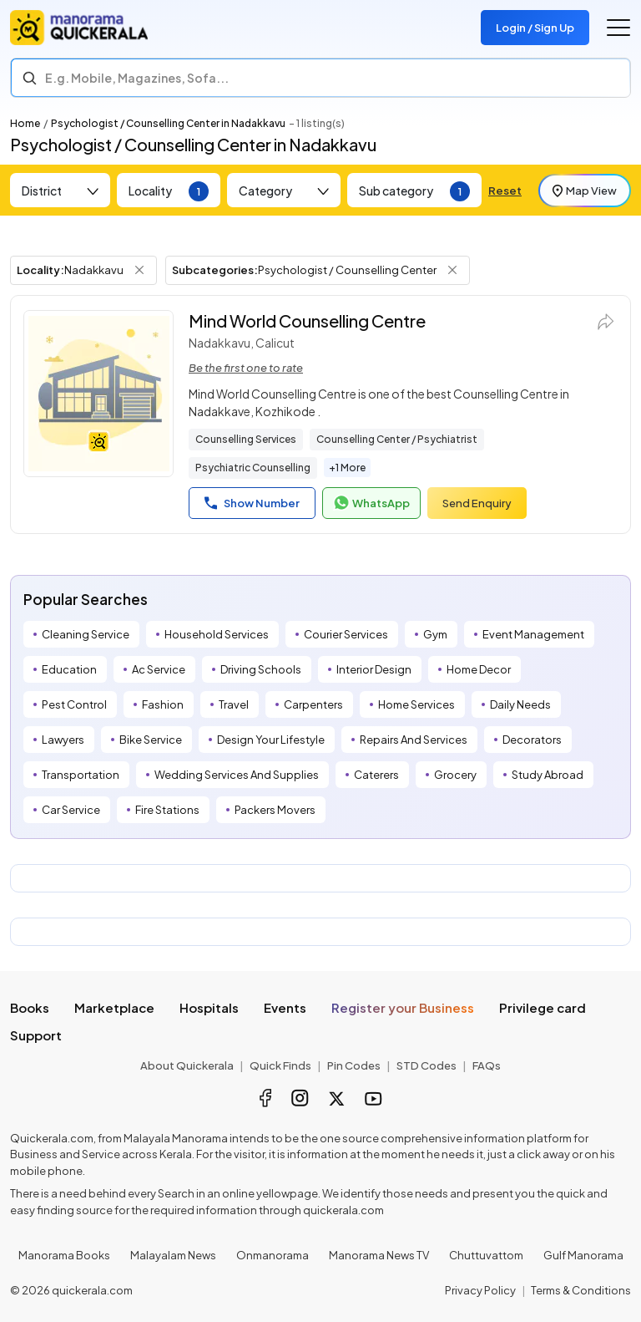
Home (25, 123)
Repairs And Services (413, 739)
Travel (234, 704)
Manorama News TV (379, 1255)
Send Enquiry (477, 503)
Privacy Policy (480, 1290)
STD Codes (426, 1065)
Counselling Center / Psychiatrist (396, 439)
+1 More (347, 467)
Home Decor (479, 669)
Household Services (216, 634)
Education (69, 669)
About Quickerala (187, 1065)
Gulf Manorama (583, 1255)
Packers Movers (275, 809)
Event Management (533, 634)
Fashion (163, 704)
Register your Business (402, 1007)
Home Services (416, 704)
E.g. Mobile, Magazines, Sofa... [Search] (137, 77)
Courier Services (346, 634)
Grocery (455, 774)
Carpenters (313, 704)
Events (285, 1007)
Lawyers (63, 739)
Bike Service (150, 739)
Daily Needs (520, 704)
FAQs (486, 1065)
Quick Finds (280, 1065)
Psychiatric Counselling (252, 467)
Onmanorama (272, 1255)
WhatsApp (371, 503)
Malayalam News (173, 1255)
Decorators (532, 739)
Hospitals (209, 1007)
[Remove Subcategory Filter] (452, 269)
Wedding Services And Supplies (236, 774)
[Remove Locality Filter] (139, 269)
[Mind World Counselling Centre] (98, 393)
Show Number (252, 503)
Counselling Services (245, 439)
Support (36, 1035)
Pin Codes (354, 1065)
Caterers (376, 774)
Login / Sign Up (535, 27)
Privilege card (542, 1007)
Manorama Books (64, 1255)
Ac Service (158, 669)
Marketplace (114, 1007)
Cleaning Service (85, 634)
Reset (505, 190)
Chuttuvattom (486, 1255)
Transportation (80, 774)
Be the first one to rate (246, 367)
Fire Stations (167, 809)
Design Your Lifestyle (271, 739)
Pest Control (74, 704)
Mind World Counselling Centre (307, 320)
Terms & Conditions (581, 1290)
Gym (435, 634)
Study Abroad (547, 774)
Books (29, 1007)
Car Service (71, 809)
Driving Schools (260, 669)
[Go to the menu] (618, 27)
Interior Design (373, 669)
